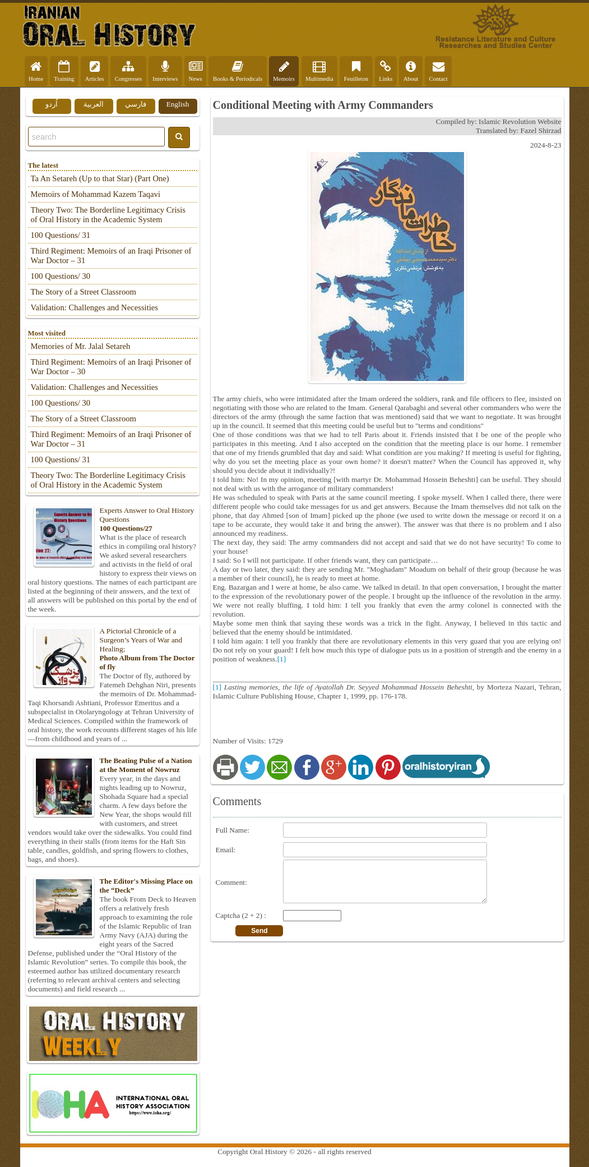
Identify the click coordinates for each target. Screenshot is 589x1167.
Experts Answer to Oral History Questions (112, 519)
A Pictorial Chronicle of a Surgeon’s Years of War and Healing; (112, 649)
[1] (281, 659)
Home (36, 71)
